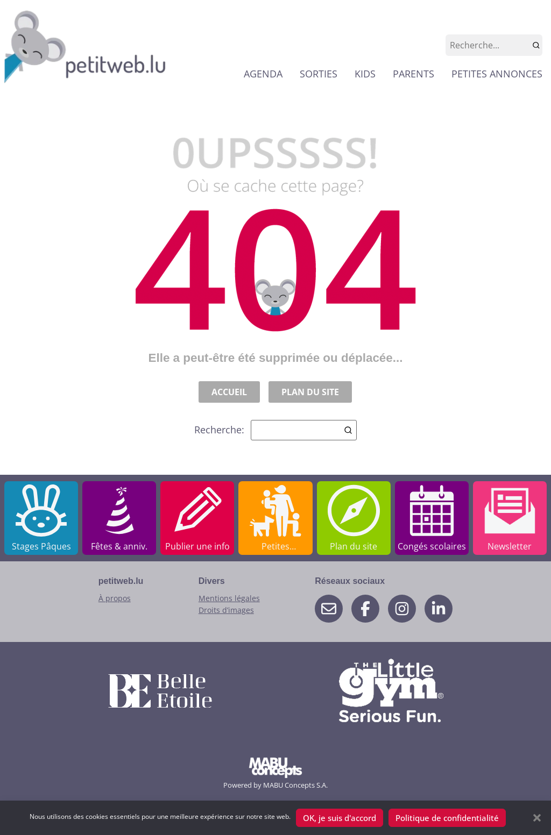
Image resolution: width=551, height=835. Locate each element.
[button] (537, 817)
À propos (114, 598)
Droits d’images (226, 610)
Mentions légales (229, 598)
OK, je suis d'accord (339, 817)
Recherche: (275, 430)
